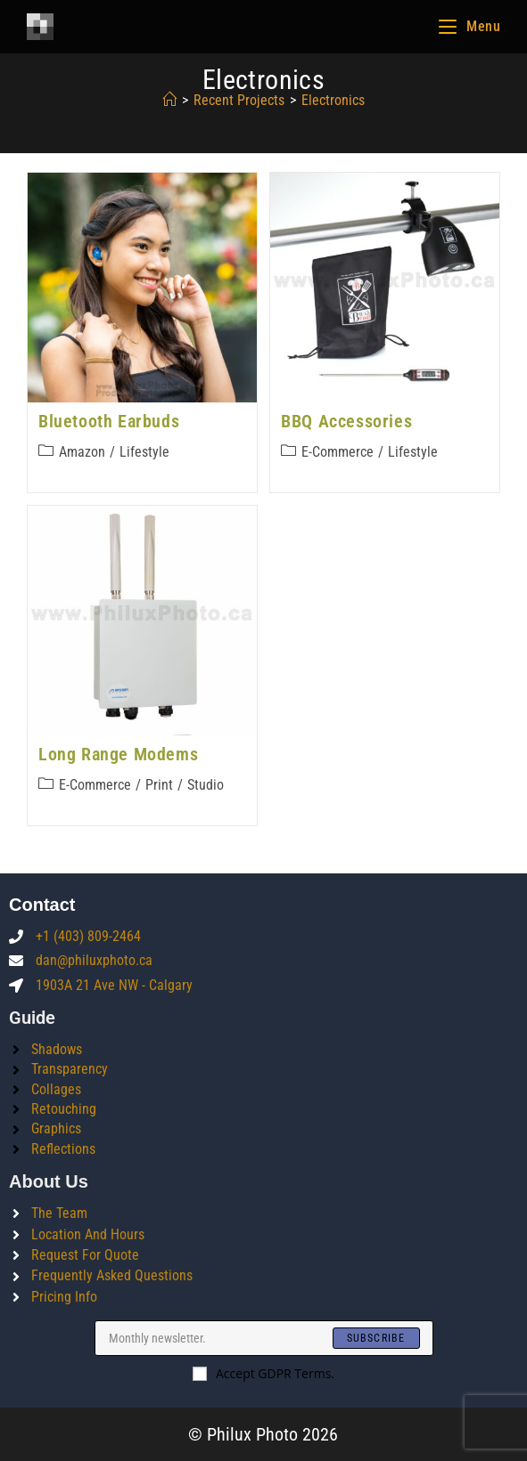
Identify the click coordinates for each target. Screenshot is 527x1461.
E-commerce (337, 451)
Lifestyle (144, 451)
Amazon (82, 451)
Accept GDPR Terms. (263, 1373)
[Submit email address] (376, 1338)
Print (159, 784)
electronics (333, 100)
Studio (205, 784)
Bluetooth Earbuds (108, 421)
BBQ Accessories (346, 421)
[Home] (169, 100)
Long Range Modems (118, 754)
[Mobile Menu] (469, 26)
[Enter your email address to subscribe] (264, 1338)
